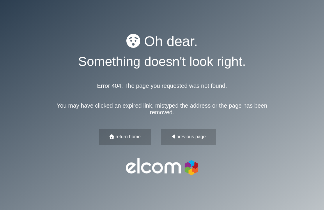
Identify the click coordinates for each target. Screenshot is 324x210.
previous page (189, 136)
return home (125, 136)
